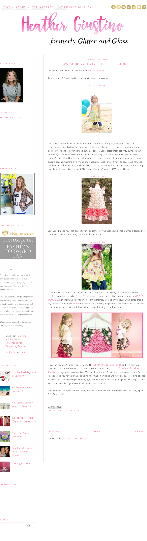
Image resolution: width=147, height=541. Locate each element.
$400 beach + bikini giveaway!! (22, 389)
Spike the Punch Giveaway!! (20, 434)
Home (97, 431)
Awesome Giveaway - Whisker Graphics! (23, 404)
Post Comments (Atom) (75, 438)
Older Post (140, 431)
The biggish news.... (22, 463)
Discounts (61, 410)
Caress (12, 351)
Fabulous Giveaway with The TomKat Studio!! (22, 451)
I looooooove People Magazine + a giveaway (24, 419)
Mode (22, 351)
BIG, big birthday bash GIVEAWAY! (24, 374)
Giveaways (73, 410)
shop (75, 303)
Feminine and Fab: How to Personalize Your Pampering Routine (16, 341)
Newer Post (54, 431)
